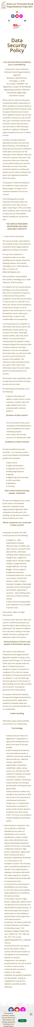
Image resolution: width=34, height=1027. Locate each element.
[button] (17, 11)
